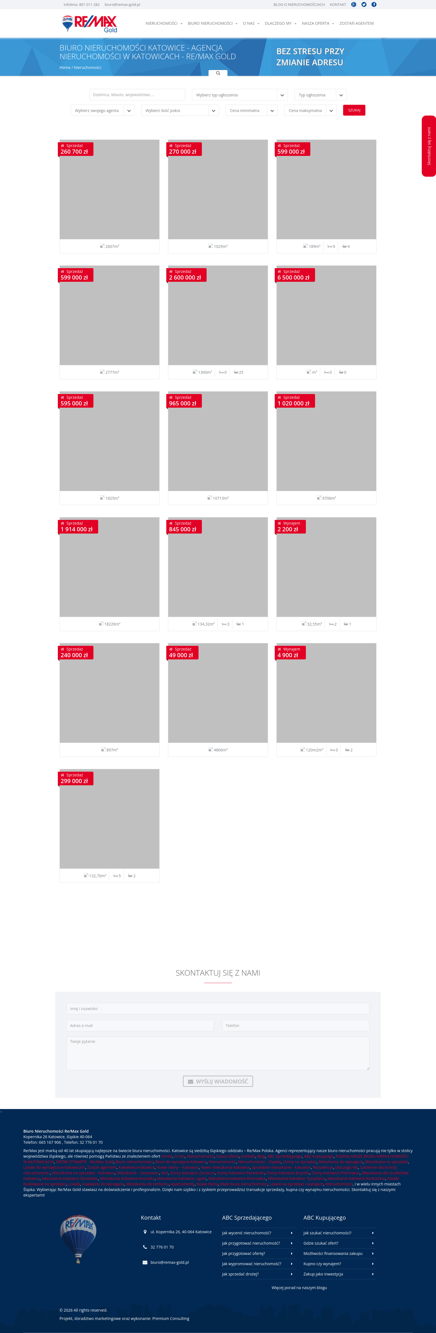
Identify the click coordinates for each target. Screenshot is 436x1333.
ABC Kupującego (319, 1156)
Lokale (74, 1184)
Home (65, 67)
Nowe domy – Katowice (178, 1167)
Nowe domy (207, 1184)
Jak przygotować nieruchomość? (251, 1243)
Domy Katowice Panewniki (240, 1172)
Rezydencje (323, 1167)
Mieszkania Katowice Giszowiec (70, 1178)
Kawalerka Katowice (137, 1167)
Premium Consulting (170, 1318)
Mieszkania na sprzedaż (386, 1161)
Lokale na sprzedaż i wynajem (296, 1184)
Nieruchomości (164, 23)
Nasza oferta (318, 23)
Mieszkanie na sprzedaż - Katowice (83, 1172)
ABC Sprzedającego (284, 1156)
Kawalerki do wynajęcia (103, 1184)
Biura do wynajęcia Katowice (181, 1161)
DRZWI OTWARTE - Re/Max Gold (84, 1161)
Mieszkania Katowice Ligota (181, 1178)
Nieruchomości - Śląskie (259, 1161)
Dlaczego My (280, 23)
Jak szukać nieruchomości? (327, 1232)
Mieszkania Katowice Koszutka (127, 1178)
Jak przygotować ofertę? (243, 1253)
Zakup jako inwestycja (323, 1274)
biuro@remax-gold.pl (122, 4)
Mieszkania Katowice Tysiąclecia (296, 1178)
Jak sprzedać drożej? (240, 1274)
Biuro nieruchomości (212, 23)
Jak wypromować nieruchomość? (251, 1263)
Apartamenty (183, 1184)
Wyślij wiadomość (218, 1081)
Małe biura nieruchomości (243, 1184)
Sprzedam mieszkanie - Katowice (281, 1167)
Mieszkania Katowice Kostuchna (356, 1178)
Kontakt (338, 4)
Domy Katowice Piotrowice (335, 1172)
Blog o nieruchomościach (299, 4)
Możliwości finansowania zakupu (333, 1253)
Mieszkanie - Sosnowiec (138, 1172)
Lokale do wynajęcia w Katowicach (54, 1167)
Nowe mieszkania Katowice (225, 1167)
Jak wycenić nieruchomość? (246, 1232)
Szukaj (354, 110)
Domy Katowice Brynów (288, 1172)
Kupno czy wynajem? (322, 1263)
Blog (261, 1156)
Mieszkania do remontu (147, 1184)
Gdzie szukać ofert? (321, 1243)
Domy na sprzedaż (299, 1161)
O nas (251, 23)
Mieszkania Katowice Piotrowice (237, 1178)
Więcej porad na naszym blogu (299, 1287)
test (164, 1172)
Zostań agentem (357, 23)
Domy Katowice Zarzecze (192, 1172)
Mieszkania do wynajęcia (340, 1161)
